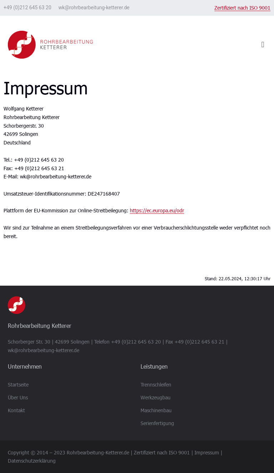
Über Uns (18, 397)
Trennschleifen (156, 384)
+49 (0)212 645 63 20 (27, 7)
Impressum (206, 452)
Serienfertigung (157, 423)
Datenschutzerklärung (32, 460)
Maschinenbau (156, 410)
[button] (262, 44)
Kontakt (16, 410)
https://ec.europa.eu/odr (157, 210)
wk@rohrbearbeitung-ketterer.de (94, 7)
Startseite (18, 384)
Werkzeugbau (156, 397)
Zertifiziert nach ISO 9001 (242, 7)
